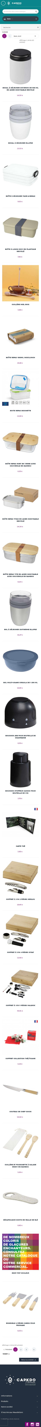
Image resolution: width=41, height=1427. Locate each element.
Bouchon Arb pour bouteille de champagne (20, 737)
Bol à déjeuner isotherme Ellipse (20, 630)
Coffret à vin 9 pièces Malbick (20, 1005)
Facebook (27, 1424)
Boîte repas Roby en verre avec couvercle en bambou (20, 465)
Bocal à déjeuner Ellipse (20, 143)
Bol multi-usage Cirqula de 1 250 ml (20, 683)
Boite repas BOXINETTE (20, 411)
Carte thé (20, 846)
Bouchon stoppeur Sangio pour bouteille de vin (20, 792)
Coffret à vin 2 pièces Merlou (20, 899)
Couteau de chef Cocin (20, 1112)
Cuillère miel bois (20, 304)
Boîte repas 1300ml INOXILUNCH (20, 358)
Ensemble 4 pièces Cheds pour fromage (20, 1324)
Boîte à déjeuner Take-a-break (20, 196)
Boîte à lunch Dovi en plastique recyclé (20, 250)
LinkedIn (37, 1424)
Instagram (32, 1424)
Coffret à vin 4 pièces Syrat (20, 952)
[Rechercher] (20, 11)
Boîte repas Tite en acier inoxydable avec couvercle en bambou (20, 575)
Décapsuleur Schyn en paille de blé (20, 1220)
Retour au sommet (29, 1360)
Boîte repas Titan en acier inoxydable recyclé (20, 520)
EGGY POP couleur (20, 1273)
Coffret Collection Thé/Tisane (20, 1059)
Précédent (7, 1349)
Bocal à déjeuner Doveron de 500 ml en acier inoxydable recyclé (20, 89)
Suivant (6, 1354)
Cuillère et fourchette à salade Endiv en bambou (20, 1166)
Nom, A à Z (25, 36)
